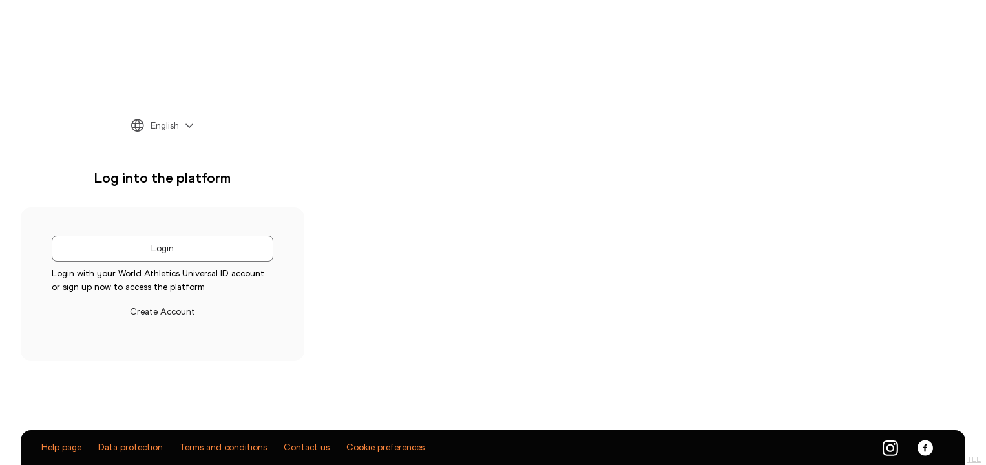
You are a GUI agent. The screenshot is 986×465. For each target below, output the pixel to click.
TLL (974, 459)
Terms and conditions (223, 447)
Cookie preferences (385, 447)
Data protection (130, 447)
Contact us (307, 447)
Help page (61, 447)
